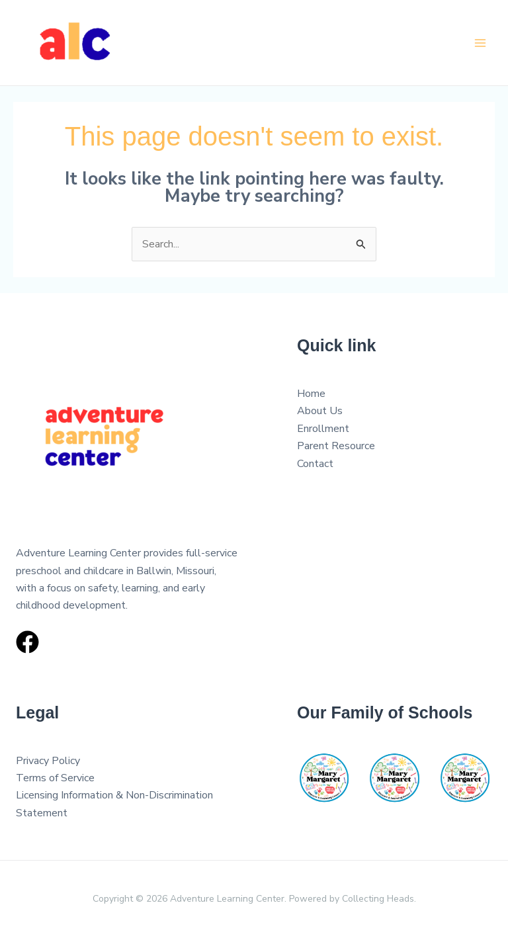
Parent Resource (336, 446)
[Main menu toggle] (480, 43)
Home (311, 393)
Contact (315, 463)
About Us (320, 411)
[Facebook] (27, 642)
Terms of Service (55, 778)
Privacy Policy (48, 760)
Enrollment (323, 428)
